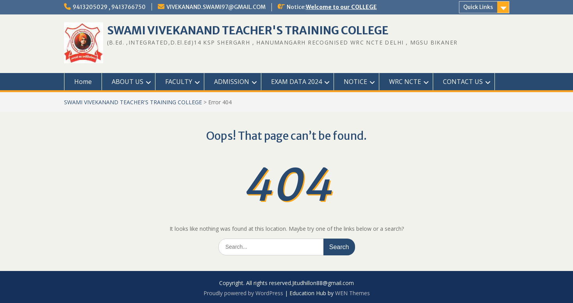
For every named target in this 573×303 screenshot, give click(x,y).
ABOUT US (127, 81)
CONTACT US (463, 81)
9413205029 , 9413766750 (109, 7)
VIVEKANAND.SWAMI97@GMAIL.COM (216, 7)
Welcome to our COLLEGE (341, 7)
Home (83, 81)
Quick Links (478, 7)
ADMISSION (231, 81)
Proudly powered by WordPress (243, 293)
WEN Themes (352, 293)
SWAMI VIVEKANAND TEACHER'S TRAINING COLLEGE (248, 30)
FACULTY (178, 81)
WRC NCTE (405, 81)
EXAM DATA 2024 (296, 81)
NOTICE (355, 81)
